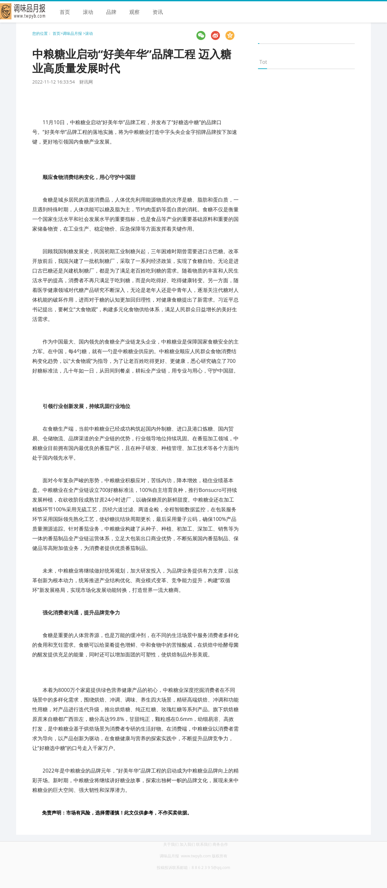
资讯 (158, 11)
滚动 (88, 11)
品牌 (111, 11)
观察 (134, 11)
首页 (65, 11)
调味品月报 (73, 33)
